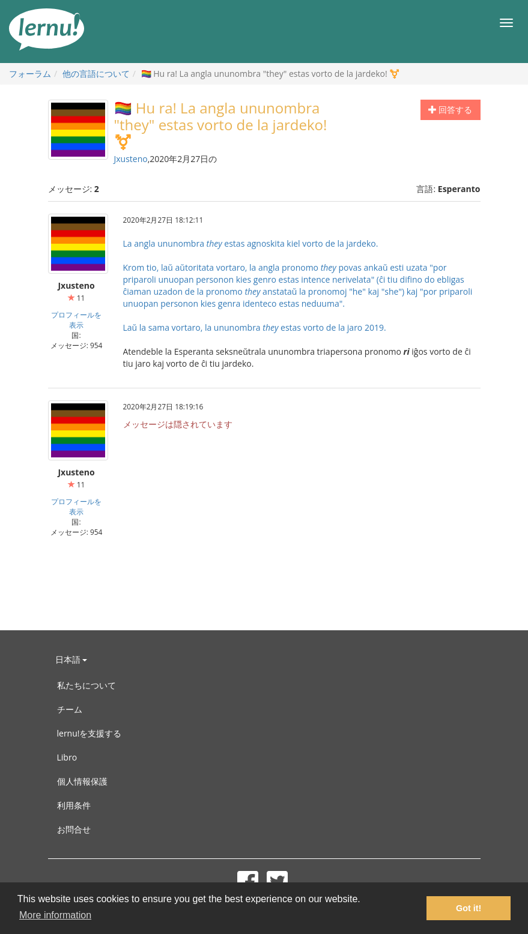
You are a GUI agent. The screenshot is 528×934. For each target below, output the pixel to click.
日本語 (71, 659)
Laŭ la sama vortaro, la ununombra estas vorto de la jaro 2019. (254, 327)
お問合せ (74, 829)
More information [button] (55, 915)
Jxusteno (131, 158)
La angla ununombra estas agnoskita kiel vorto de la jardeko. (250, 243)
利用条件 (74, 805)
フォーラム (30, 73)
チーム (69, 709)
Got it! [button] (468, 908)
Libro (67, 757)
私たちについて (86, 685)
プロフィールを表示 (76, 320)
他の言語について (96, 73)
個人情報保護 (82, 781)
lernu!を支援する (89, 733)
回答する (450, 109)
